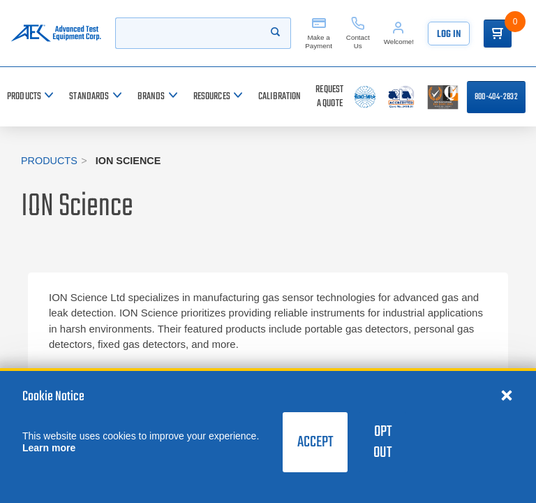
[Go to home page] (55, 33)
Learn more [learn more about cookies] (48, 447)
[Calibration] (279, 96)
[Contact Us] (358, 33)
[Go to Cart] (498, 34)
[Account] (399, 33)
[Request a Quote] (329, 96)
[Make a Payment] (318, 33)
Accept (315, 442)
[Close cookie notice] (507, 395)
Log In (449, 35)
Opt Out (382, 442)
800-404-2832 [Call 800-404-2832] (496, 97)
